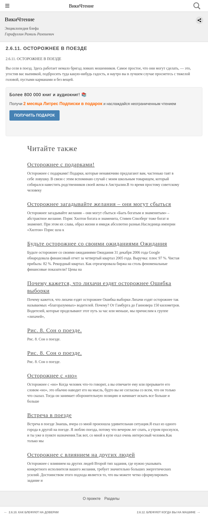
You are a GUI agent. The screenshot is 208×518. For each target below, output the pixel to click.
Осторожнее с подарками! (61, 164)
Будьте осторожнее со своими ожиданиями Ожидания (97, 244)
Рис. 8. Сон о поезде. (54, 330)
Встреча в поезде (49, 415)
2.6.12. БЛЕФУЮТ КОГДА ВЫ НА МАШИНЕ (166, 512)
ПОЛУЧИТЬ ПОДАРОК (34, 115)
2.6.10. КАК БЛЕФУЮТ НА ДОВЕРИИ (34, 512)
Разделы (111, 499)
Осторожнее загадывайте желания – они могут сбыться (99, 204)
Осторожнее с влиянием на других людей (81, 455)
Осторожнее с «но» (52, 375)
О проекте (92, 499)
